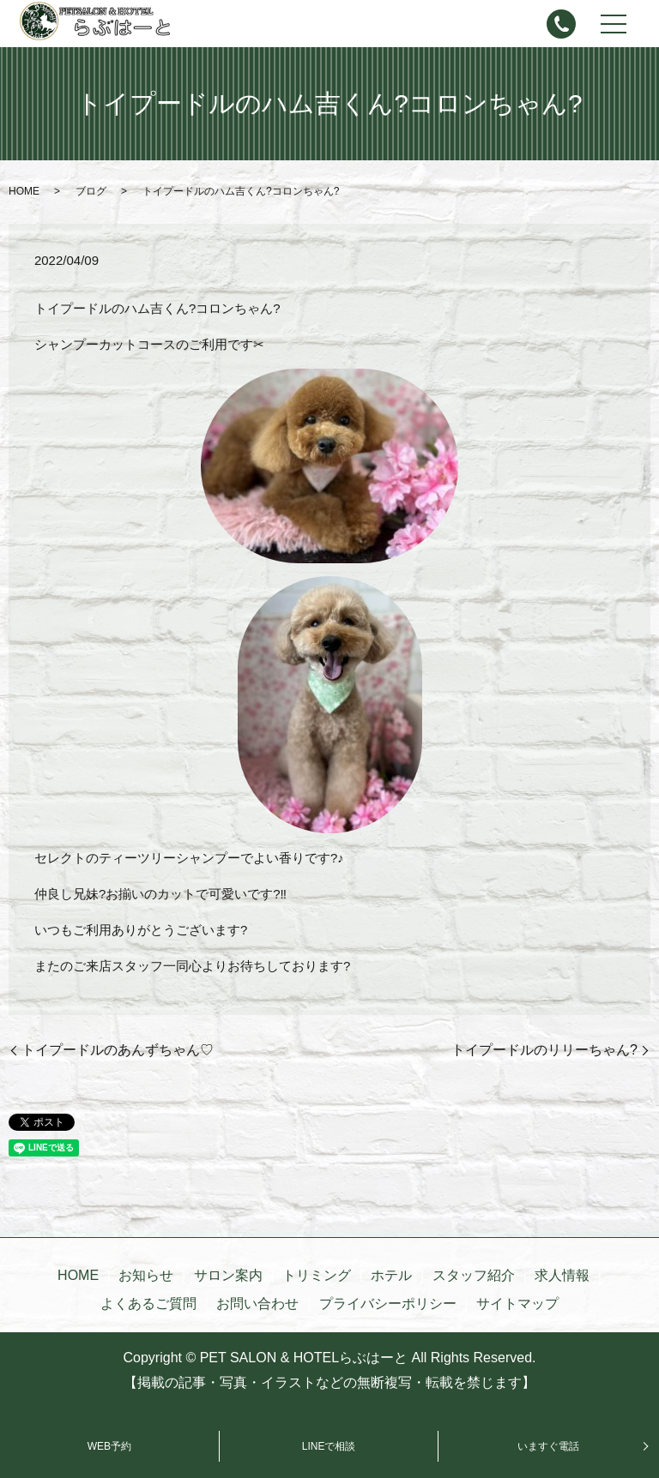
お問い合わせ (257, 1303)
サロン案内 (228, 1275)
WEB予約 (109, 1446)
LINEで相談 (329, 1446)
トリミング (316, 1275)
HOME (24, 191)
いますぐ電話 (548, 1446)
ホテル (391, 1275)
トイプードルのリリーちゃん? (544, 1049)
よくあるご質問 (148, 1303)
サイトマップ (517, 1303)
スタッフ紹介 (473, 1275)
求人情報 (562, 1275)
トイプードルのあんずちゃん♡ (117, 1049)
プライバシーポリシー (387, 1303)
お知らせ (145, 1275)
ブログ (91, 191)
